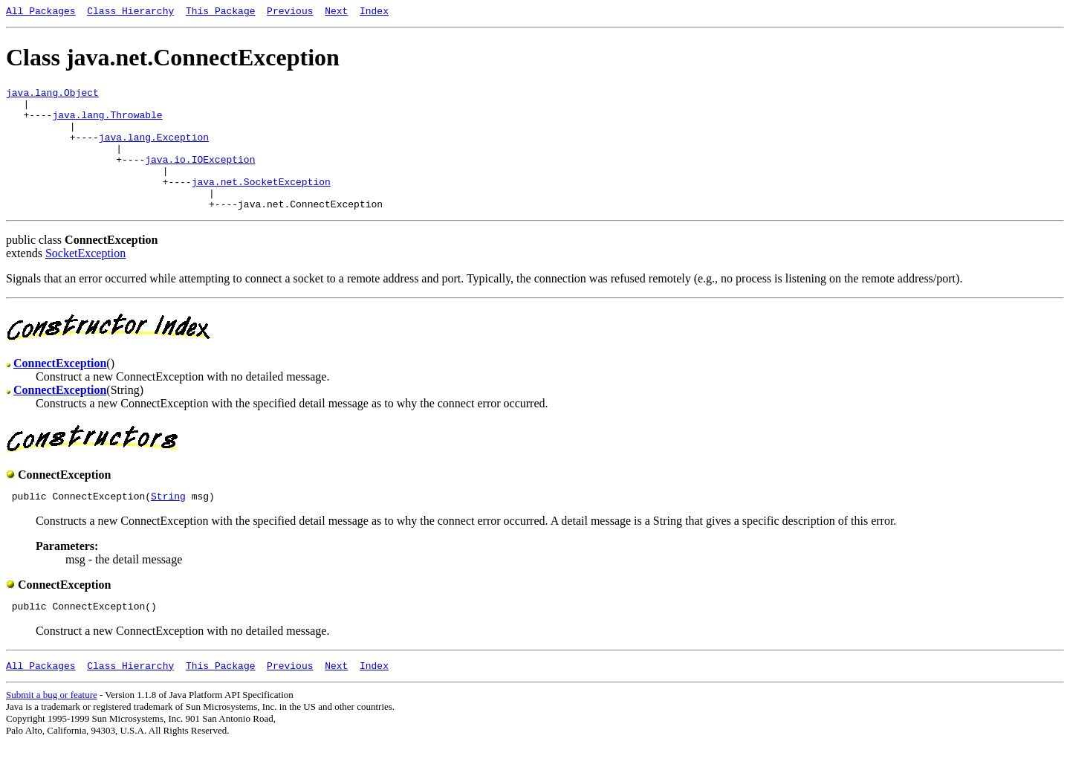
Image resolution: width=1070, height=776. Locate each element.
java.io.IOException (200, 177)
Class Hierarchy (130, 12)
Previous (290, 12)
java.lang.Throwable (107, 123)
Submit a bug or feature (51, 728)
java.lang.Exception (154, 150)
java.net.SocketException (261, 203)
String (168, 524)
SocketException (85, 280)
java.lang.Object (52, 96)
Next (336, 12)
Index (374, 12)
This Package (221, 12)
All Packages (41, 12)
